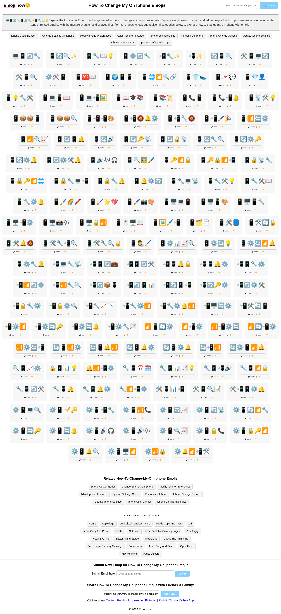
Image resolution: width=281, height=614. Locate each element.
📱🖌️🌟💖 (103, 201)
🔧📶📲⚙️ (133, 389)
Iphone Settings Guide (162, 35)
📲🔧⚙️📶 (137, 306)
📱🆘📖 (85, 77)
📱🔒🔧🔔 (111, 181)
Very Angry (192, 531)
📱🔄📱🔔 (70, 139)
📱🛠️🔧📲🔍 (60, 243)
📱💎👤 (255, 77)
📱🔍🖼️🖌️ (140, 160)
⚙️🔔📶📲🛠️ (192, 451)
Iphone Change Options (223, 35)
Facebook (123, 600)
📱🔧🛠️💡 (221, 181)
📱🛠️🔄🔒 (262, 222)
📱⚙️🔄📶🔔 (258, 243)
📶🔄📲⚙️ (262, 326)
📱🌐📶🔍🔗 (159, 77)
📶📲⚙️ (192, 326)
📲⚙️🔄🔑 (48, 326)
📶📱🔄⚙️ (159, 326)
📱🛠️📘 (229, 222)
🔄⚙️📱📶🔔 (247, 347)
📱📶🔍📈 (34, 139)
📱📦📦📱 (26, 118)
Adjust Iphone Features (130, 35)
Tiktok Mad (151, 538)
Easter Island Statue (127, 538)
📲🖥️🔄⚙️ (217, 306)
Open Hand (186, 546)
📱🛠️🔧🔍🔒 (104, 243)
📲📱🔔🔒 (177, 264)
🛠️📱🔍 (26, 77)
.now (14, 5)
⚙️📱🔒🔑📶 (251, 430)
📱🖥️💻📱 (177, 201)
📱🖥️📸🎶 (56, 222)
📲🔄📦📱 (103, 285)
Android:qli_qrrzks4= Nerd (135, 523)
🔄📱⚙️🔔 (177, 347)
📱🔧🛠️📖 (258, 181)
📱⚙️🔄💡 (217, 243)
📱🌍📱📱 (118, 77)
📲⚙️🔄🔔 (85, 326)
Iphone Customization (23, 35)
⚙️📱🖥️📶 (122, 451)
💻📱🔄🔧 (26, 56)
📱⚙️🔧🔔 (30, 264)
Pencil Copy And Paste (95, 531)
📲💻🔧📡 (67, 264)
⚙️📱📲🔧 (100, 410)
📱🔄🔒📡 (173, 139)
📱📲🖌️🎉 (217, 118)
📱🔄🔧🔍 (210, 139)
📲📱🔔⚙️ (214, 264)
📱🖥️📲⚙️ (19, 222)
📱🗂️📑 (199, 222)
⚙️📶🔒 (155, 451)
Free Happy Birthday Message (105, 546)
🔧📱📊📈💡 (177, 368)
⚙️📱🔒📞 (210, 430)
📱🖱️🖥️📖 (129, 222)
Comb (92, 523)
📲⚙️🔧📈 (122, 326)
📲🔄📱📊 (140, 285)
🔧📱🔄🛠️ (30, 389)
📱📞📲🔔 (225, 97)
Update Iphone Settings (256, 35)
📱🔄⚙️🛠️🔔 (63, 160)
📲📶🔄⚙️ (30, 285)
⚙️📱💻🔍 (26, 410)
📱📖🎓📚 (129, 97)
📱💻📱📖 (56, 97)
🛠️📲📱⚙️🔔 (247, 389)
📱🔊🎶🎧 (103, 160)
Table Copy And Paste (161, 546)
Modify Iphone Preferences (95, 35)
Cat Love (134, 531)
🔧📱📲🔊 (217, 368)
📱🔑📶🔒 (177, 160)
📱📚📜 (162, 97)
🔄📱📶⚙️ (67, 347)
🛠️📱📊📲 (170, 389)
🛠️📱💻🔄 (254, 56)
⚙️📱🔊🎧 (100, 430)
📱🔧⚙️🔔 (30, 201)
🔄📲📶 (210, 347)
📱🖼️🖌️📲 (166, 222)
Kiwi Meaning (129, 553)
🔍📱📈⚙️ (26, 368)
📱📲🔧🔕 (180, 118)
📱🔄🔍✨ (63, 56)
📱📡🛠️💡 (262, 97)
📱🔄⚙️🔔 (23, 160)
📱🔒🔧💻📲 (71, 181)
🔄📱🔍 (221, 56)
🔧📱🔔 (63, 389)
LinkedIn (137, 600)
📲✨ (196, 56)
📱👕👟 (195, 77)
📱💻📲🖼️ (92, 97)
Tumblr (173, 600)
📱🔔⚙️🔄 (147, 181)
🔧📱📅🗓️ (137, 368)
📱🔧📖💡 (99, 56)
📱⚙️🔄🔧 (136, 56)
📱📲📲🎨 (100, 118)
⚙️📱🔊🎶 (137, 430)
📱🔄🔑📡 (137, 139)
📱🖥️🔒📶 (92, 222)
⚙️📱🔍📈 (173, 430)
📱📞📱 (192, 97)
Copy (23, 64)
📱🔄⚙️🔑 (247, 139)
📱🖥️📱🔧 (250, 201)
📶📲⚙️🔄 (225, 326)
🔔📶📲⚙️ (100, 368)
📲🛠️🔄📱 (254, 306)
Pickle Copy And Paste (169, 523)
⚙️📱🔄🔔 (63, 430)
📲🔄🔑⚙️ (214, 285)
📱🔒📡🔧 (258, 160)
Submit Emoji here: (103, 573)
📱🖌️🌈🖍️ (67, 201)
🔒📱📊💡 (63, 368)
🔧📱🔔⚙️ (96, 389)
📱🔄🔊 (104, 139)
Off (190, 523)
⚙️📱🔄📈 (173, 410)
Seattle (119, 531)
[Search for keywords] (241, 5)
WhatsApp (187, 600)
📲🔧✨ (169, 56)
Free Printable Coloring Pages (162, 531)
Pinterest (150, 600)
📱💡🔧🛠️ (19, 97)
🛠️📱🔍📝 (206, 389)
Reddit (163, 600)
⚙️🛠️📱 (56, 77)
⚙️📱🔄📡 (210, 410)
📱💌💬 (225, 77)
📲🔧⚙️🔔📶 (177, 306)
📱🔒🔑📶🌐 (27, 181)
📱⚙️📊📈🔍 (177, 243)
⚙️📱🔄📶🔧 (251, 410)
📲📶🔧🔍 (67, 285)
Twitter (110, 600)
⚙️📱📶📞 (137, 410)
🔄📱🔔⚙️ (140, 347)
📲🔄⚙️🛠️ (250, 285)
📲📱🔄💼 (103, 264)
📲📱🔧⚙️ (250, 264)
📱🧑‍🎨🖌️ (140, 243)
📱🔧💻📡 (184, 181)
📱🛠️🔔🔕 (19, 243)
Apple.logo (108, 523)
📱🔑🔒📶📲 (217, 160)
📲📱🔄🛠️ (140, 264)
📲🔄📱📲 (177, 285)
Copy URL (169, 593)
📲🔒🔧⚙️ (26, 306)
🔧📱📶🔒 (254, 368)
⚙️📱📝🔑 (63, 410)
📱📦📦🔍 (63, 118)
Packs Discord (151, 553)
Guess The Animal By (175, 538)
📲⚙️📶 (15, 326)
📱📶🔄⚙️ (254, 118)
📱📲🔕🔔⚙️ (140, 118)
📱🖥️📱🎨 (214, 201)
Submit (182, 573)
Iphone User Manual (122, 42)
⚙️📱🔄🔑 (26, 430)
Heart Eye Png (101, 538)
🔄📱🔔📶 (103, 347)
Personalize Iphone (192, 35)
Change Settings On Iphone (58, 35)
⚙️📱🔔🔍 (85, 451)
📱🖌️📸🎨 (140, 201)
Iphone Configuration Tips (155, 42)
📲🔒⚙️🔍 (63, 306)
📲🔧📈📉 (100, 306)
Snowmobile (135, 546)
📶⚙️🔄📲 (30, 347)
